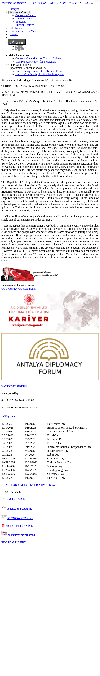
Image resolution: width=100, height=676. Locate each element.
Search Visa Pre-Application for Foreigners (39, 74)
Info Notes (16, 27)
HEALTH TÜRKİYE (19, 508)
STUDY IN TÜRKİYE (20, 518)
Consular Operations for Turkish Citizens (38, 58)
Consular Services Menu (23, 31)
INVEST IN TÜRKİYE (17, 525)
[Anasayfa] (13, 8)
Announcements (24, 18)
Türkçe (19, 46)
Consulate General (20, 12)
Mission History (24, 24)
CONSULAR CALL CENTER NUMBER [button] (28, 485)
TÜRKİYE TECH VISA (21, 535)
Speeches (20, 21)
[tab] (50, 386)
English (17, 42)
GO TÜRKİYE (16, 498)
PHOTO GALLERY (13, 542)
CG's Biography (27, 288)
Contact (14, 34)
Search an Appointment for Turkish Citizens (40, 71)
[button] (50, 416)
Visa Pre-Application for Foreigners (35, 61)
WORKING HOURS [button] (14, 386)
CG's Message (9, 288)
